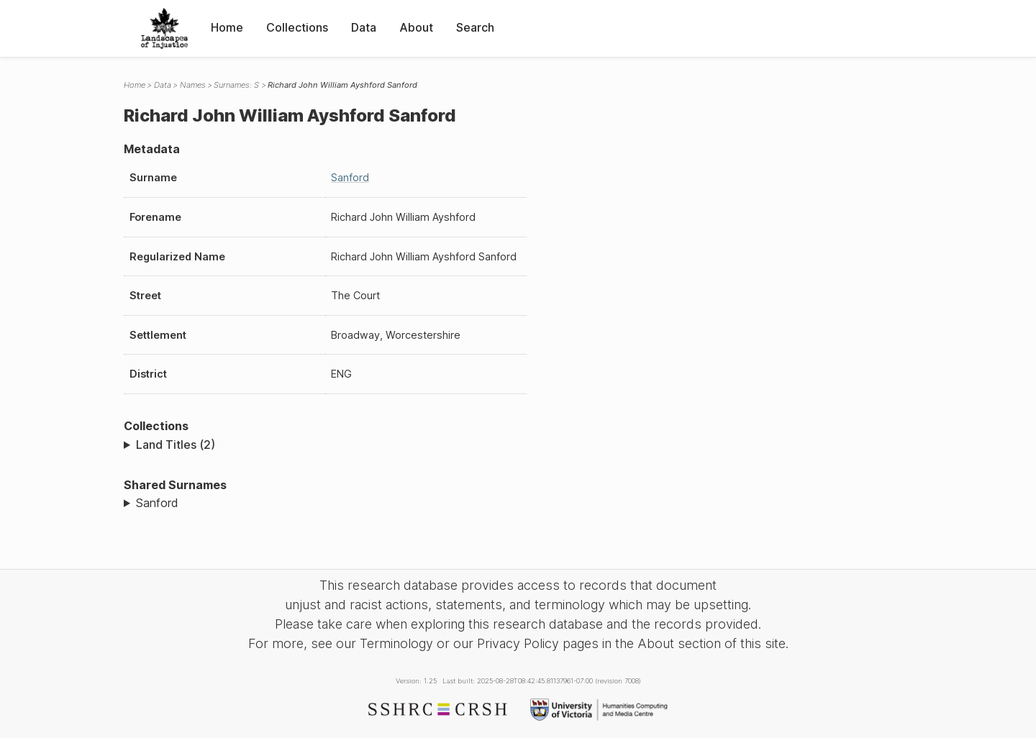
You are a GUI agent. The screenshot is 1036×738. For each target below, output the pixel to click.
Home (227, 27)
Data (363, 27)
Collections (297, 27)
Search (475, 27)
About (416, 27)
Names (193, 85)
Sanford (350, 177)
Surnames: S (236, 85)
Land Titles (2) (175, 444)
